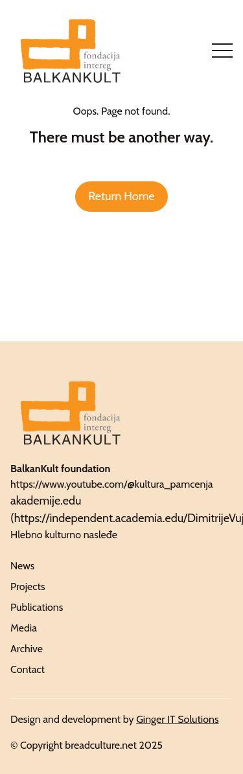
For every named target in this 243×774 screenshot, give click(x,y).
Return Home (121, 196)
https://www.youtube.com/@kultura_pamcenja (111, 484)
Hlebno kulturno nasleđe (63, 535)
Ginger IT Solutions (177, 719)
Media (23, 628)
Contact (27, 669)
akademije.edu (45, 501)
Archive (26, 649)
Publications (36, 607)
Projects (27, 586)
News (22, 566)
